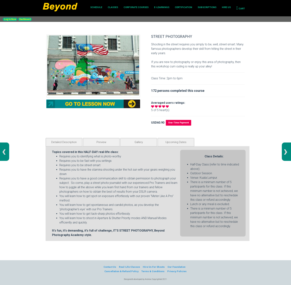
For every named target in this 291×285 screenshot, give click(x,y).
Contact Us (109, 266)
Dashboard (25, 19)
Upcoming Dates (175, 142)
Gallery (139, 142)
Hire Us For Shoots (154, 266)
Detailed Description (64, 142)
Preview (101, 142)
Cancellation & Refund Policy (121, 271)
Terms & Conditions (153, 271)
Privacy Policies (177, 271)
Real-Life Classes (129, 266)
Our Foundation (177, 266)
